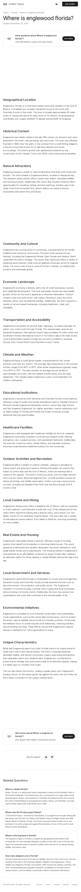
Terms (47, 884)
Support (75, 884)
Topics (6, 12)
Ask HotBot (70, 4)
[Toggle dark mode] (56, 4)
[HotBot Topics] (13, 4)
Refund (66, 884)
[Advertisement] (40, 70)
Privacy (39, 884)
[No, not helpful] (52, 757)
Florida (14, 12)
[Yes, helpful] (46, 757)
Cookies (56, 884)
